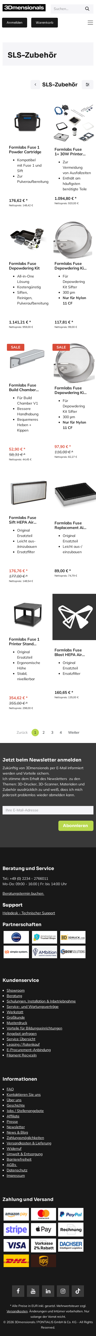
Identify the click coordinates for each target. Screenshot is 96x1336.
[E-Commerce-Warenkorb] (44, 23)
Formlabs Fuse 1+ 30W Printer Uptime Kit (69, 151)
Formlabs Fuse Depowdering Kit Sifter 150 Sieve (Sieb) (70, 390)
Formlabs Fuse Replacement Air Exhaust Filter (70, 525)
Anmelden (15, 22)
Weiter (73, 732)
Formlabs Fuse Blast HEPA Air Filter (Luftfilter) (69, 652)
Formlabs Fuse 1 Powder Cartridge (25, 149)
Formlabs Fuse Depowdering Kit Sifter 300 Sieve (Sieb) (70, 266)
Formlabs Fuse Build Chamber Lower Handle (22, 387)
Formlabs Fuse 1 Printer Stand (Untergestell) (24, 641)
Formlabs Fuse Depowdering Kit (24, 266)
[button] (75, 826)
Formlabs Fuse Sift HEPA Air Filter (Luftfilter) (23, 520)
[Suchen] (87, 9)
